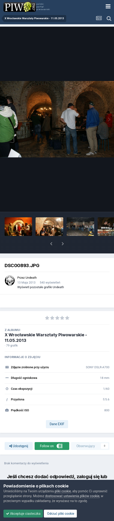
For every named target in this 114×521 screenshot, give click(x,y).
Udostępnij (18, 446)
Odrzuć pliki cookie (60, 513)
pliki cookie (63, 491)
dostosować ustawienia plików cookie (72, 496)
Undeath (31, 277)
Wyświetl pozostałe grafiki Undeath (40, 287)
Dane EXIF (57, 424)
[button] (51, 244)
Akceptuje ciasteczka (23, 513)
